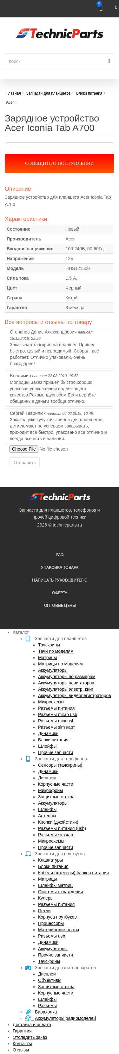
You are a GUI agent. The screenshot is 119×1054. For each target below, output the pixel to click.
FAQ (60, 555)
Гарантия (22, 1030)
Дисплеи (47, 777)
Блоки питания (53, 739)
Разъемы (47, 1005)
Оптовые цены (60, 606)
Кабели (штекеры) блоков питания (73, 872)
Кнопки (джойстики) (58, 822)
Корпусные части (55, 784)
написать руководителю (59, 580)
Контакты (22, 1043)
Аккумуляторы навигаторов (66, 682)
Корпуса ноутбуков (57, 917)
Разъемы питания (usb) (62, 828)
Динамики (48, 733)
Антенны (47, 815)
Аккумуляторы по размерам (66, 676)
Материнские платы (58, 929)
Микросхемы (51, 701)
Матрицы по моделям (60, 663)
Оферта (59, 593)
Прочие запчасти (55, 752)
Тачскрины (49, 644)
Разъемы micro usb (57, 714)
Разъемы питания (56, 708)
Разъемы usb (51, 936)
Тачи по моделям (56, 651)
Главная (13, 93)
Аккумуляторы (53, 670)
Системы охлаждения (60, 891)
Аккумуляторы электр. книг (65, 689)
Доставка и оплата (32, 1024)
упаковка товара (59, 568)
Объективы (49, 980)
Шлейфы (47, 746)
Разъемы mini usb (56, 720)
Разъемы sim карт (56, 727)
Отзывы (21, 1049)
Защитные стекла (56, 796)
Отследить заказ (30, 1037)
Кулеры (46, 898)
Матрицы (47, 657)
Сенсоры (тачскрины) (60, 765)
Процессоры (51, 923)
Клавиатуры (50, 860)
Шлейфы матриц (55, 885)
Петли (44, 910)
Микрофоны (50, 790)
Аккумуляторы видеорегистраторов (74, 695)
